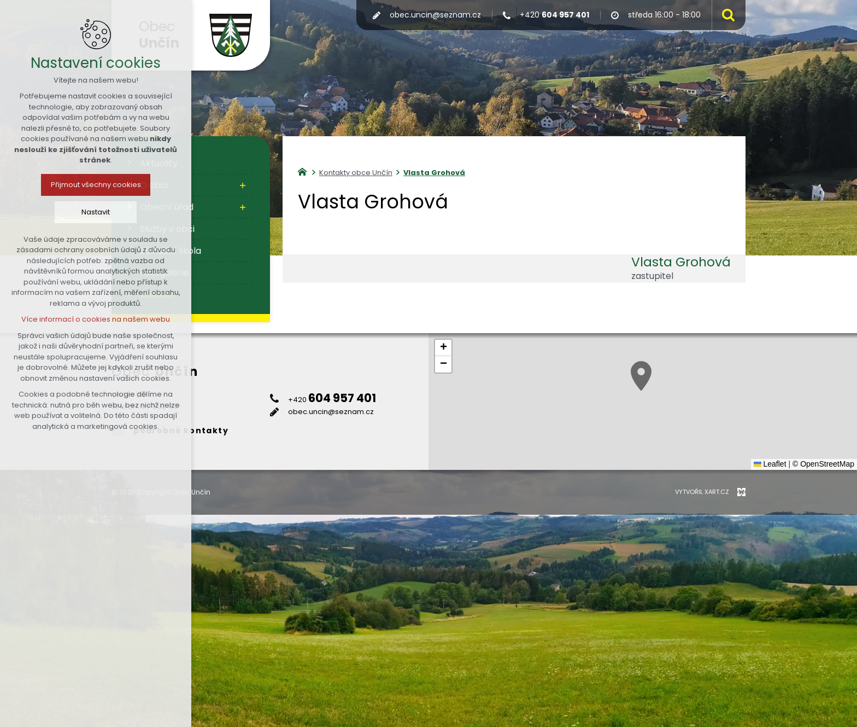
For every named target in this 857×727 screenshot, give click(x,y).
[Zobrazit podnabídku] (243, 185)
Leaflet (770, 464)
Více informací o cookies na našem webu (95, 319)
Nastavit (95, 212)
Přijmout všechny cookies (96, 184)
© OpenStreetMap (823, 464)
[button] (641, 376)
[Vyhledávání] (725, 15)
